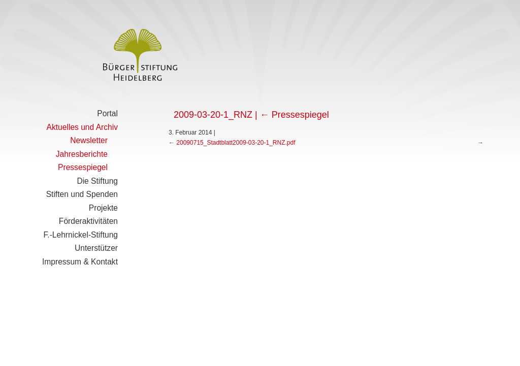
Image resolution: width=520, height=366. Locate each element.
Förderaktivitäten (88, 221)
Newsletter (89, 140)
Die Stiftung (97, 181)
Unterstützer (96, 248)
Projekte (103, 208)
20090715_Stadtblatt (204, 142)
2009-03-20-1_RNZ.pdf (264, 142)
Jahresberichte (82, 154)
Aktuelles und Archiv (82, 127)
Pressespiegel (83, 167)
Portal (107, 113)
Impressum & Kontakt (80, 261)
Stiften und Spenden (82, 194)
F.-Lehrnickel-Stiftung (81, 234)
